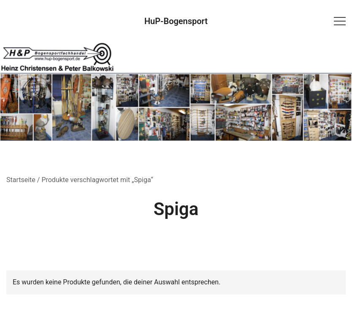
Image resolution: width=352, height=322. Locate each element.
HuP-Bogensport (176, 21)
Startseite (20, 180)
